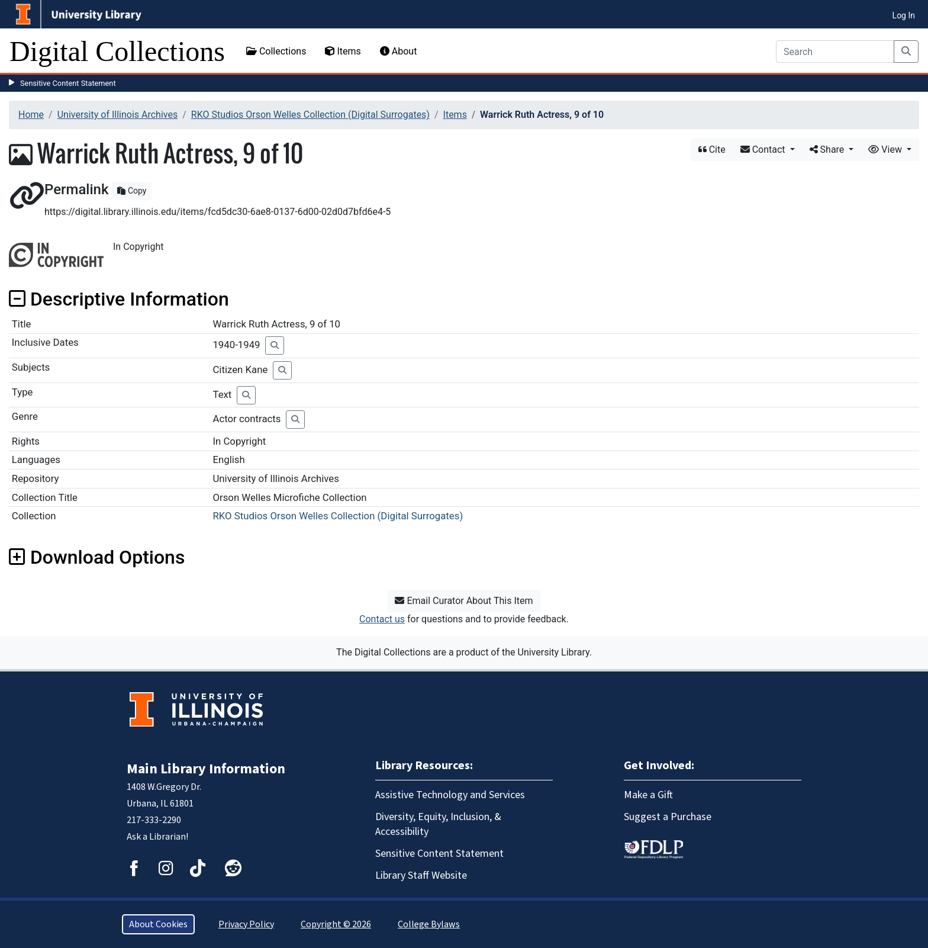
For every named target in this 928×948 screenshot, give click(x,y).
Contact (764, 149)
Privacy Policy (246, 924)
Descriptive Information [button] (119, 299)
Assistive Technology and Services (450, 795)
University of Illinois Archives (117, 114)
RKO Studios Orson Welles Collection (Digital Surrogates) (310, 114)
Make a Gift (648, 795)
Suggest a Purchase (667, 816)
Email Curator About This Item (464, 600)
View (886, 149)
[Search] (835, 51)
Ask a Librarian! (157, 836)
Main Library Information (206, 769)
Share (828, 149)
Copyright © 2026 (336, 924)
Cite (712, 149)
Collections (276, 51)
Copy (131, 190)
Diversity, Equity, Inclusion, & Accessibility (438, 824)
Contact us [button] (382, 619)
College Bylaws (429, 924)
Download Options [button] (97, 557)
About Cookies (158, 924)
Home (31, 114)
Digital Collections (117, 51)
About (398, 51)
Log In (903, 15)
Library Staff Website (421, 875)
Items (342, 51)
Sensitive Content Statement (68, 83)
